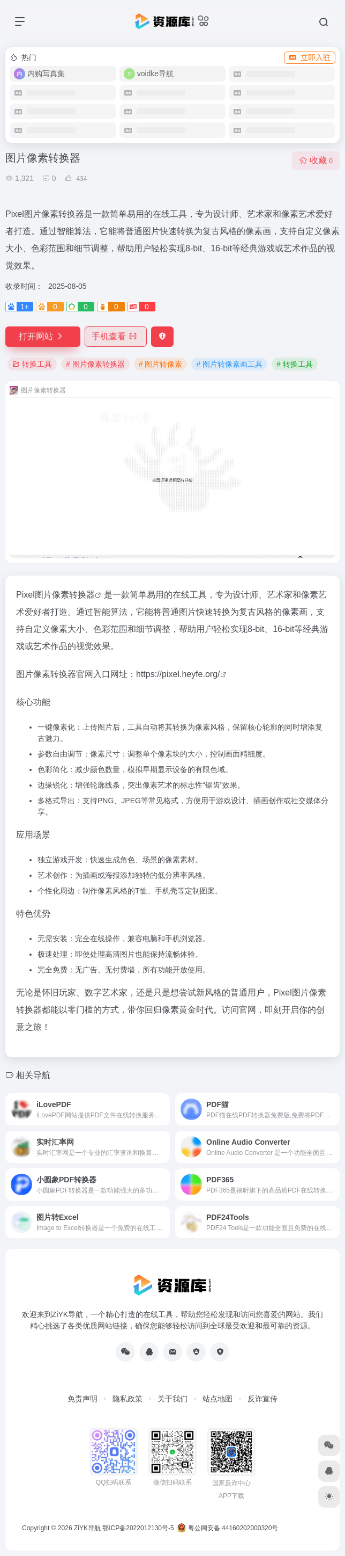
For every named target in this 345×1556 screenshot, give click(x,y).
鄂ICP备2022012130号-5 (138, 1528)
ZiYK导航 (87, 1528)
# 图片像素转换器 (95, 364)
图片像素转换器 (65, 594)
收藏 (316, 160)
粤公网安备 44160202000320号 (227, 1528)
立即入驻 (310, 57)
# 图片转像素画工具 (229, 364)
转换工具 (32, 364)
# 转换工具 (294, 364)
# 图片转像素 (161, 364)
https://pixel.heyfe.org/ (178, 674)
